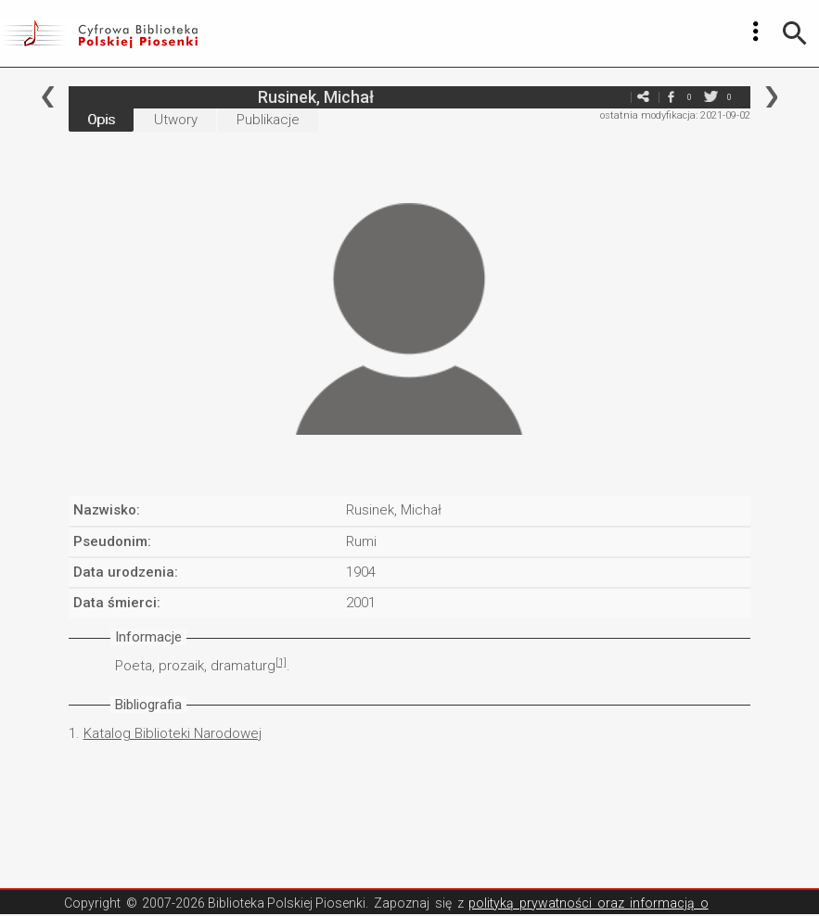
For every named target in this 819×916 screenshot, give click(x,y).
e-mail (615, 97)
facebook (670, 97)
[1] (281, 662)
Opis (101, 119)
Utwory (176, 119)
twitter (710, 97)
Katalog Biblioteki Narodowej (172, 733)
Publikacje (268, 119)
